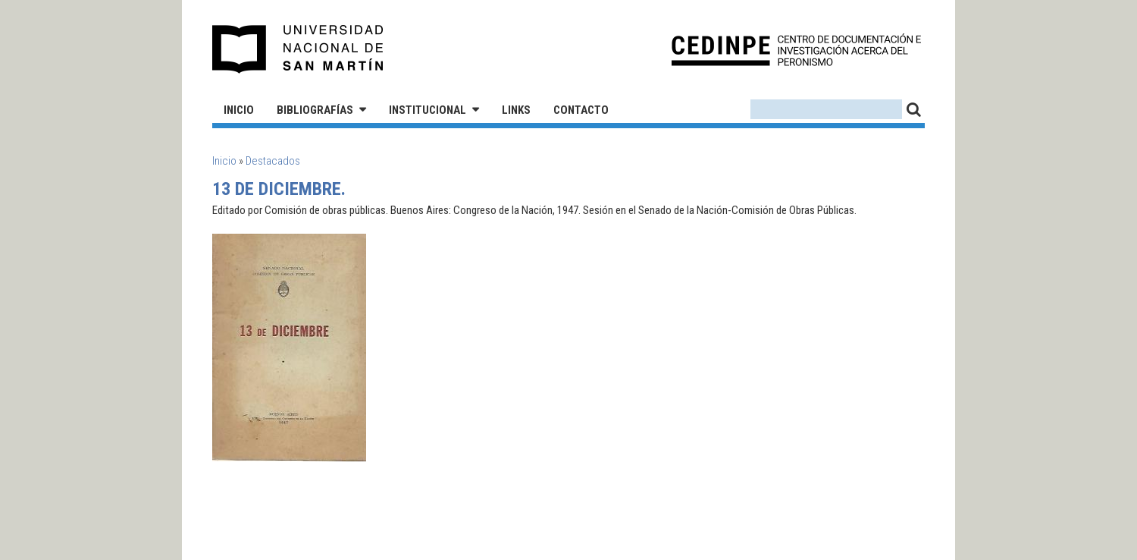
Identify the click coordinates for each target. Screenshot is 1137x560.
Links (516, 110)
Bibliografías (315, 110)
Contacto (581, 110)
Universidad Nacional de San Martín (298, 49)
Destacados (273, 161)
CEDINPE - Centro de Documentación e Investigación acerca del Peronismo (796, 49)
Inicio (239, 110)
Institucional (427, 110)
